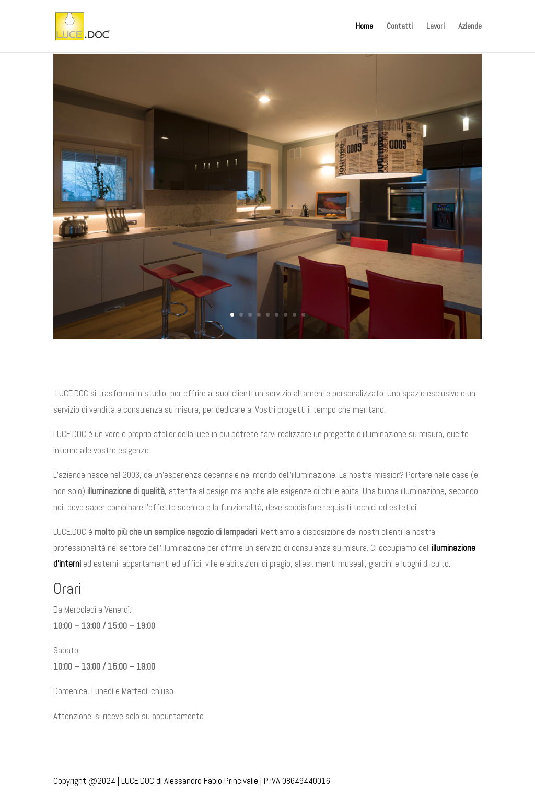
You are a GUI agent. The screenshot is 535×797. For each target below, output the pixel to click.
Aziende (470, 26)
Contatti (400, 26)
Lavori (435, 26)
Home (364, 26)
